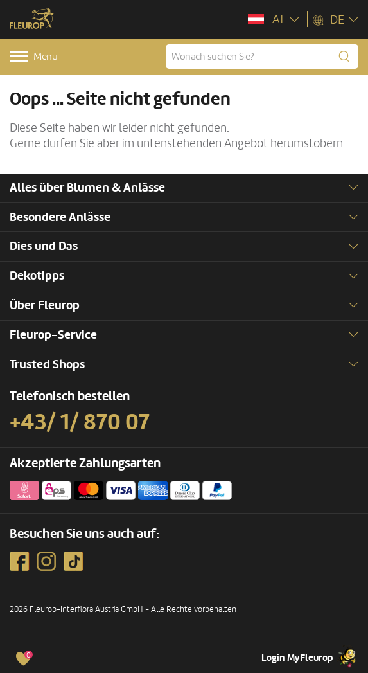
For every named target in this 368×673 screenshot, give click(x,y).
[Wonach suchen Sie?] (262, 56)
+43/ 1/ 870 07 (80, 422)
